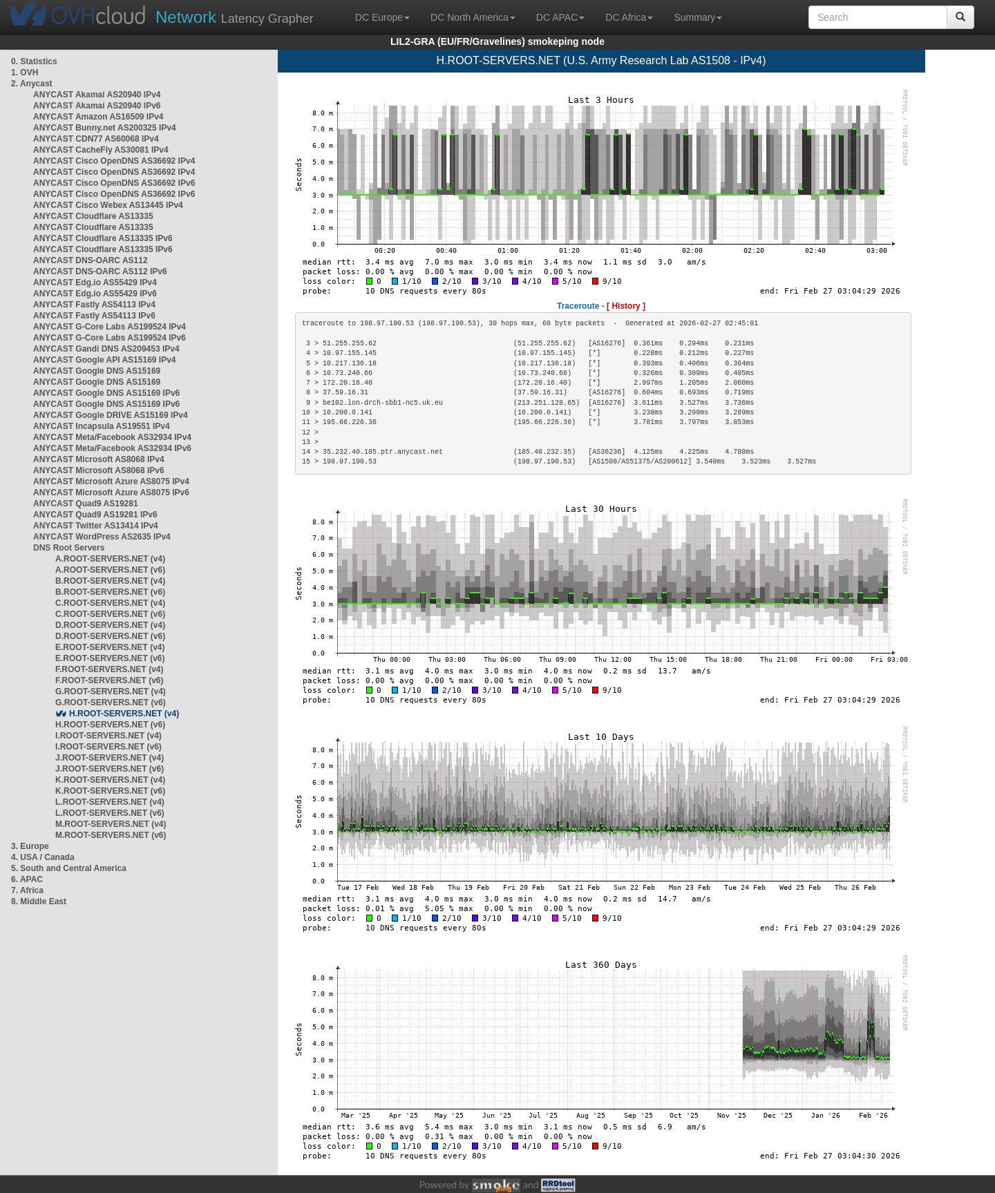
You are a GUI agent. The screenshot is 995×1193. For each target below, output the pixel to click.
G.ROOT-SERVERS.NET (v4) (110, 691)
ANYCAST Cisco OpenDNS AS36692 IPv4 (114, 161)
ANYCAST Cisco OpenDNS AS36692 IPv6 (114, 183)
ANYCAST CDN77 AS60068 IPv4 (96, 139)
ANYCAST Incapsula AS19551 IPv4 (101, 426)
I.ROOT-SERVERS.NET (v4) (108, 736)
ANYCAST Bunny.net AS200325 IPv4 (104, 128)
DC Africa (629, 17)
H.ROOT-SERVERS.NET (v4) (124, 713)
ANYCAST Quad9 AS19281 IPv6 (95, 514)
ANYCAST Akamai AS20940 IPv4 (97, 94)
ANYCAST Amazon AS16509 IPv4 (98, 117)
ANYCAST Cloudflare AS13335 (93, 216)
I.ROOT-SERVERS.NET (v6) (108, 747)
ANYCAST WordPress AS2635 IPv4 (102, 537)
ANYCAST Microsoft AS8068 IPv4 (98, 459)
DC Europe (382, 17)
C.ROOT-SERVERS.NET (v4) (110, 603)
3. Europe (30, 846)
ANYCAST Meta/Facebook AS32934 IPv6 (112, 448)
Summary (698, 17)
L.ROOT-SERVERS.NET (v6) (109, 813)
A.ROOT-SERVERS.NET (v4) (110, 559)
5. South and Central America (68, 868)
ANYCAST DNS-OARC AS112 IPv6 (100, 271)
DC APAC (560, 17)
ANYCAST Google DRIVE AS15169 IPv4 (110, 415)
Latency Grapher (234, 17)
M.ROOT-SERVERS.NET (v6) (110, 835)
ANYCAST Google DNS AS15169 (96, 371)
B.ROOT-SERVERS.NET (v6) (110, 592)
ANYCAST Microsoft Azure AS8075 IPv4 (111, 481)
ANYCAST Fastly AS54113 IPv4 (94, 304)
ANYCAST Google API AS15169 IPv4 (104, 360)
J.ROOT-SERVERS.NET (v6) (109, 769)
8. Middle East (38, 901)
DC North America (472, 17)
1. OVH (24, 72)
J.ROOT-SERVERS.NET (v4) (109, 758)
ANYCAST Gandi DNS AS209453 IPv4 (106, 349)
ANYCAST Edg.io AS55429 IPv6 (95, 293)
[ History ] (626, 306)
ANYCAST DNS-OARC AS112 (90, 260)
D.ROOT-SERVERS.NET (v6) (110, 636)
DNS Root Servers (68, 548)
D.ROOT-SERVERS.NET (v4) (110, 625)
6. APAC (27, 879)
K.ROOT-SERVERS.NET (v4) (110, 780)
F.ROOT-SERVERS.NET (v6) (109, 680)
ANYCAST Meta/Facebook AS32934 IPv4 (112, 437)
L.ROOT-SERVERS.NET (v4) (109, 802)
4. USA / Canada (43, 857)
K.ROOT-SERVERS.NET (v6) (110, 791)
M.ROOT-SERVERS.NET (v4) (110, 824)
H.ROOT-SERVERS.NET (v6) (110, 724)
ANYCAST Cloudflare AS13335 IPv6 (103, 238)
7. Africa (27, 890)
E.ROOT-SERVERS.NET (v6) (109, 658)
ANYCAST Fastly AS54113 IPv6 (94, 316)
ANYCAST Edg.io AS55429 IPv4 (95, 282)
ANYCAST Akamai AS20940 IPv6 (97, 106)
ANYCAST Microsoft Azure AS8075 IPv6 (111, 492)
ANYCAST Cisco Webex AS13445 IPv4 (108, 205)
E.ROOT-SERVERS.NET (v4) (109, 647)
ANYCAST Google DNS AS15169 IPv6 (106, 393)
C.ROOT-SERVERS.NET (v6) (110, 614)
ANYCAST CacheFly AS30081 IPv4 (101, 150)
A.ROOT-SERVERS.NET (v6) (110, 570)
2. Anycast (32, 83)
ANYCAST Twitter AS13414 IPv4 (95, 526)
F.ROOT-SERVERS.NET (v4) (109, 669)
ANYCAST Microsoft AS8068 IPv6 (98, 470)
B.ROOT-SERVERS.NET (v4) (110, 581)
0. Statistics (34, 61)
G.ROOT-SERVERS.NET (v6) (110, 702)
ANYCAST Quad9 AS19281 (85, 503)
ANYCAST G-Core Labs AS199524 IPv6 (109, 338)
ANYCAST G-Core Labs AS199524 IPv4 (109, 327)
